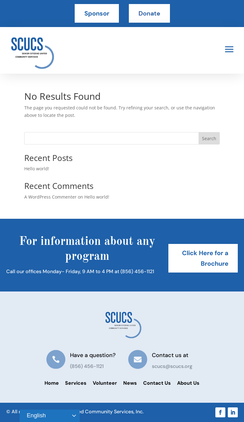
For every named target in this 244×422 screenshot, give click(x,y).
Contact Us (157, 383)
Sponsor (96, 13)
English (33, 416)
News (130, 383)
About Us (188, 383)
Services (76, 383)
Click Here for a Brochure (205, 258)
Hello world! (36, 169)
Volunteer (105, 383)
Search (209, 138)
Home (52, 383)
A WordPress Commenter (50, 197)
